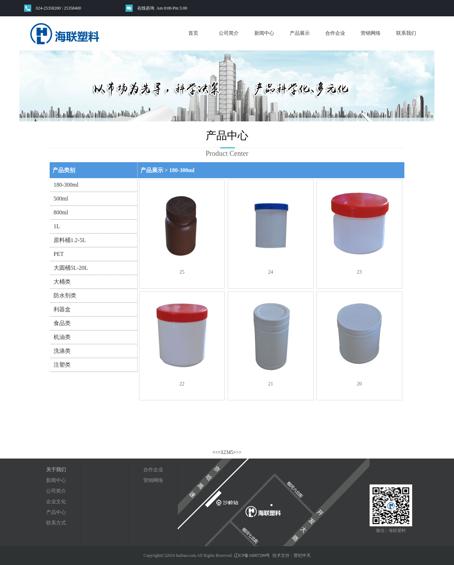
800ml (61, 212)
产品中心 (56, 512)
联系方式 (56, 523)
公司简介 (229, 33)
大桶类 (62, 282)
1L (57, 226)
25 (181, 272)
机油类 (62, 337)
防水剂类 (65, 295)
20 (359, 383)
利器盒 (62, 309)
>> (239, 452)
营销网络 (371, 33)
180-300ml (66, 185)
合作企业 (335, 33)
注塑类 (62, 365)
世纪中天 (302, 555)
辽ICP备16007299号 (252, 555)
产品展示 (300, 33)
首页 (193, 33)
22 (181, 383)
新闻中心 (264, 33)
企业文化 (56, 501)
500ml (61, 199)
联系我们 (406, 33)
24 (270, 272)
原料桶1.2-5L (70, 240)
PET (58, 254)
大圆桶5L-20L (71, 268)
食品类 (62, 323)
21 (270, 383)
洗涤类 (62, 351)
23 (359, 272)
